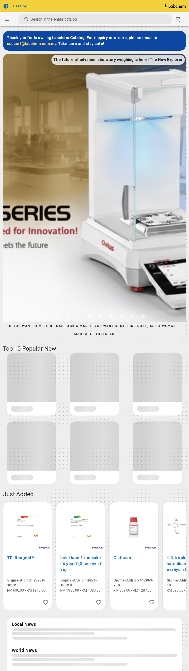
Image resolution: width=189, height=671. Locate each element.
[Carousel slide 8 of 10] (121, 316)
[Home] (174, 6)
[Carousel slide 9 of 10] (132, 316)
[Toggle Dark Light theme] (6, 6)
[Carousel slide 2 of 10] (56, 316)
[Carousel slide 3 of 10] (67, 316)
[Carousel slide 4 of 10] (78, 316)
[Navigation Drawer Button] (7, 19)
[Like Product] (45, 602)
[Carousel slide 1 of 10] (45, 316)
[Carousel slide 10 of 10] (143, 316)
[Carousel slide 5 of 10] (89, 316)
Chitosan (122, 557)
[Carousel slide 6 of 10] (99, 316)
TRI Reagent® (21, 557)
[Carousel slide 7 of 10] (110, 316)
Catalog (20, 6)
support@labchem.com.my (31, 43)
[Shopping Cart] (178, 19)
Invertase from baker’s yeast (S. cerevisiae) (80, 563)
